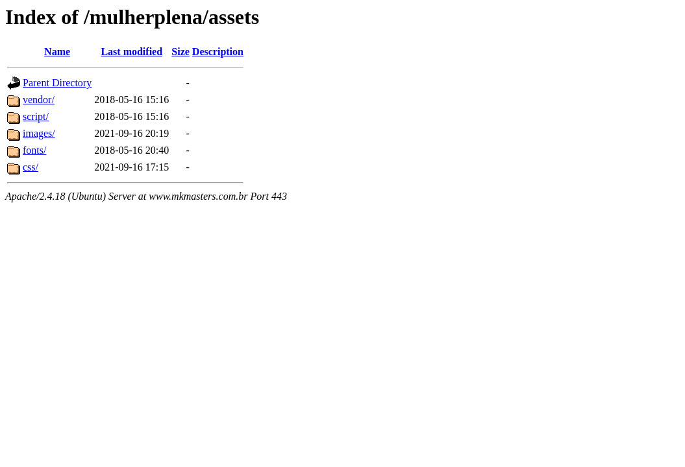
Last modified (131, 51)
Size (180, 51)
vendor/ (39, 99)
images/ (39, 133)
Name (57, 51)
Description (217, 51)
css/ (30, 167)
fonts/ (34, 150)
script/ (36, 116)
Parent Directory (57, 82)
